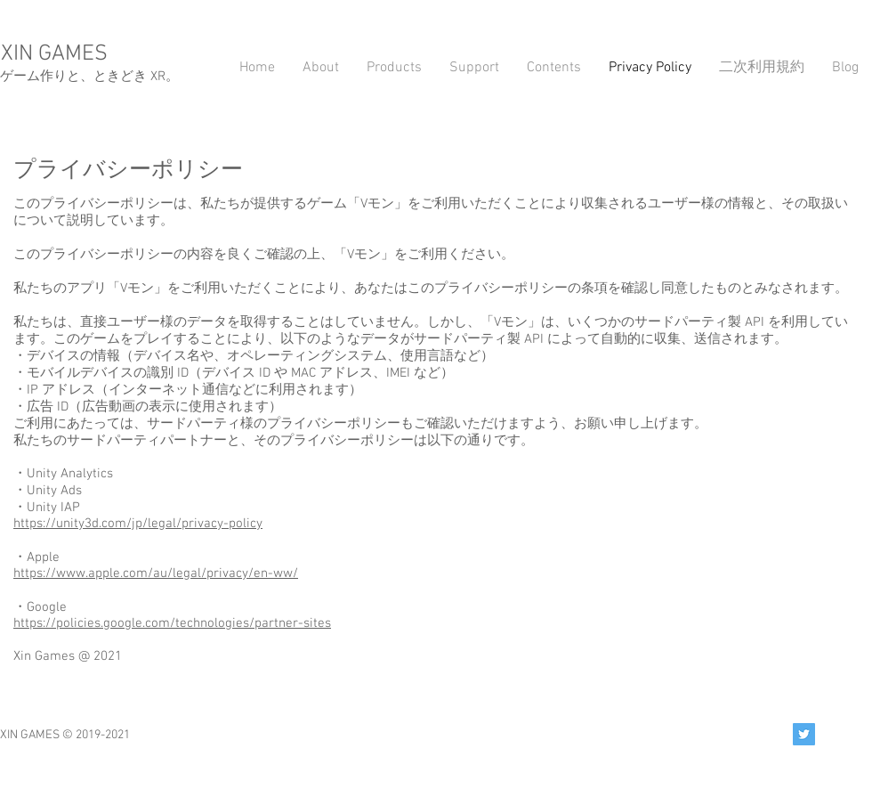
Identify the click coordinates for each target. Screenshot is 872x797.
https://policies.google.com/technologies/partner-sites (172, 623)
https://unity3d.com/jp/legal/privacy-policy (137, 524)
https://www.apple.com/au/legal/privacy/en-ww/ (155, 573)
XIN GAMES (54, 54)
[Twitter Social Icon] (804, 734)
